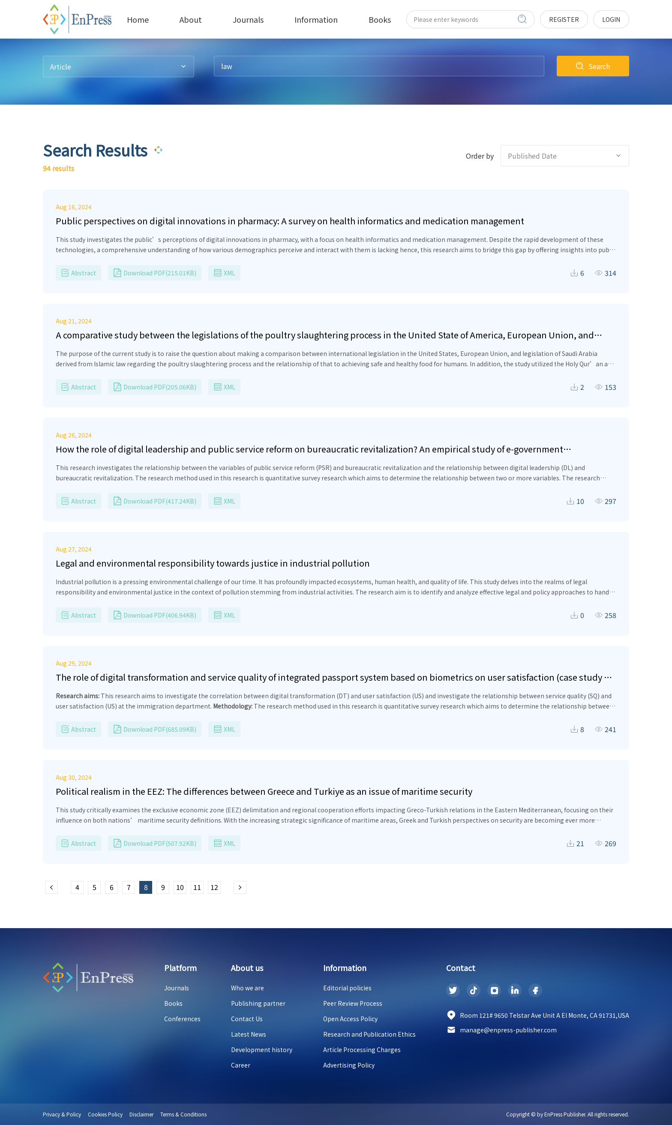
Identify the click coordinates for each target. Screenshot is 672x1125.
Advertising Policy (349, 1065)
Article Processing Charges (362, 1049)
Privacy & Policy (62, 1114)
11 (197, 887)
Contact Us (247, 1018)
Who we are (247, 987)
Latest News (248, 1034)
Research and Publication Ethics (369, 1034)
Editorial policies (347, 987)
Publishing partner (258, 1003)
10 (180, 887)
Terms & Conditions (183, 1114)
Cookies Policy (105, 1114)
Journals (176, 987)
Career (240, 1065)
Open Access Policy (350, 1018)
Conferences (182, 1018)
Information (344, 967)
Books (173, 1003)
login (611, 19)
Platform (180, 967)
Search (599, 66)
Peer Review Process (352, 1003)
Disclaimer (141, 1114)
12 (214, 887)
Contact (460, 967)
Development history (261, 1049)
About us (247, 967)
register (564, 19)
